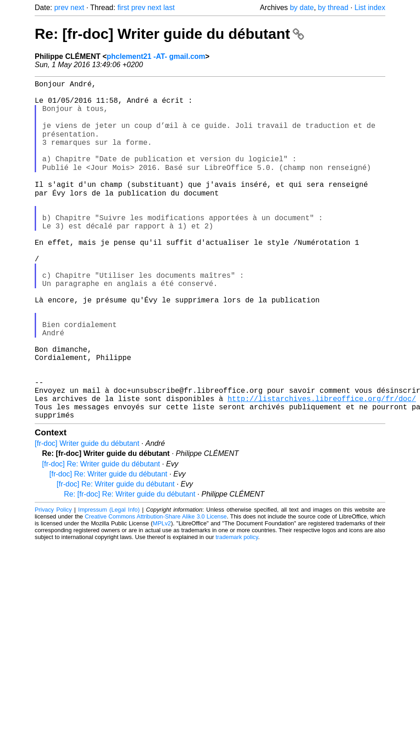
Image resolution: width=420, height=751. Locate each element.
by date (302, 7)
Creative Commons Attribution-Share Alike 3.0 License (156, 589)
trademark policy (236, 609)
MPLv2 (162, 595)
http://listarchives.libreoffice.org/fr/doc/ (321, 467)
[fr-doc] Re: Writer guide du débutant (101, 536)
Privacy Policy (53, 582)
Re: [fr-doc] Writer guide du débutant (169, 34)
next (77, 7)
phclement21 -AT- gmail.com (156, 56)
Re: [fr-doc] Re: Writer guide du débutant (129, 567)
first (123, 7)
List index (369, 7)
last (169, 7)
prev (61, 7)
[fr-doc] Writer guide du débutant (87, 516)
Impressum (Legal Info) (109, 582)
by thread (333, 7)
